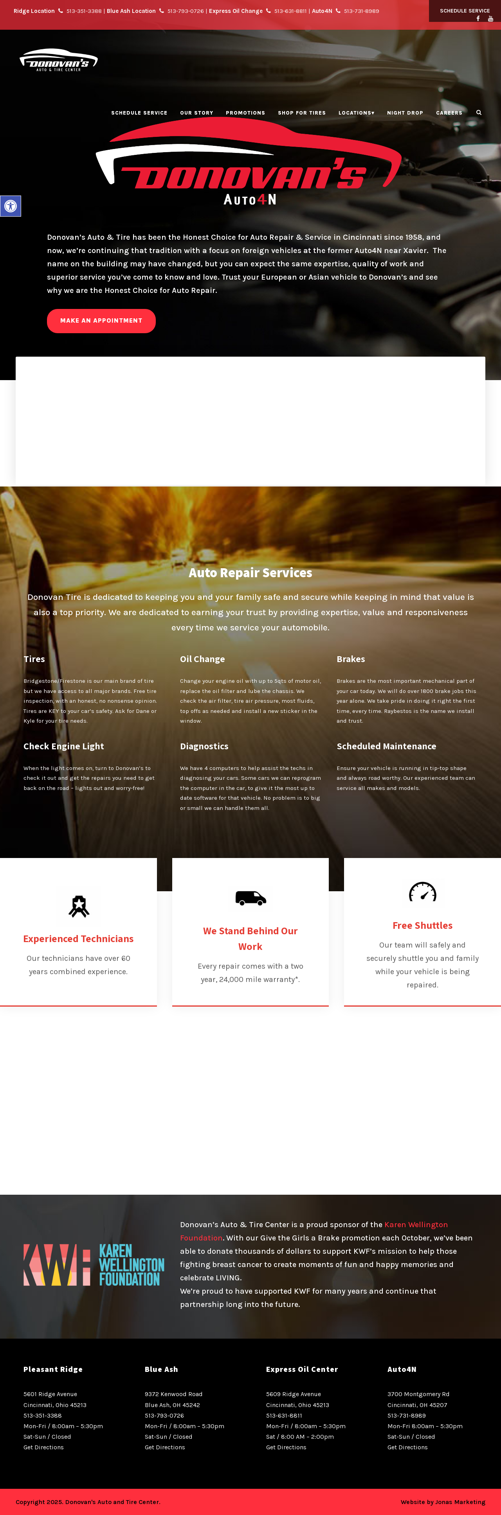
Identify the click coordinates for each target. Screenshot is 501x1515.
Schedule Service (465, 10)
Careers (449, 113)
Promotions (245, 113)
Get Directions (43, 1447)
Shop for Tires (302, 113)
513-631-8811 (284, 1415)
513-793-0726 (164, 1415)
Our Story (196, 113)
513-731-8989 (406, 1415)
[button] (10, 206)
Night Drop (405, 113)
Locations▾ (357, 113)
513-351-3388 (42, 1415)
